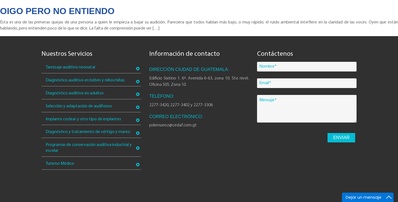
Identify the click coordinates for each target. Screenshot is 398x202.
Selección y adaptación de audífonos (79, 106)
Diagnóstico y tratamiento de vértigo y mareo (88, 132)
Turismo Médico (60, 163)
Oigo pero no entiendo (57, 11)
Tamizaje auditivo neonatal (70, 67)
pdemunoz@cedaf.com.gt (173, 125)
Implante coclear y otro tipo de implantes (83, 119)
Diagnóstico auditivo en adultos (75, 93)
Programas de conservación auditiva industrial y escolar (89, 148)
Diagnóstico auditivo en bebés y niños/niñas (85, 80)
